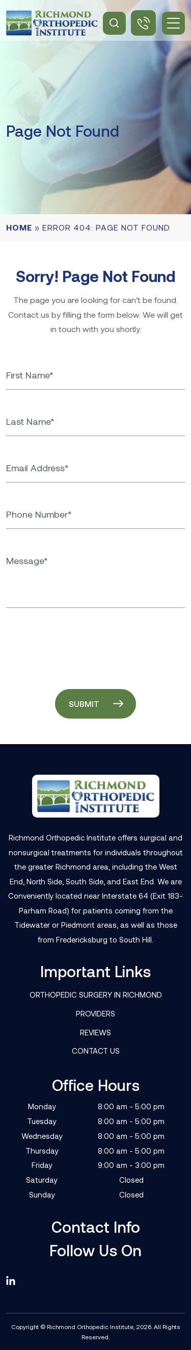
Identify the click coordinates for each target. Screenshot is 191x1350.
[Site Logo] (52, 23)
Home (19, 227)
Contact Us (96, 1050)
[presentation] (83, 646)
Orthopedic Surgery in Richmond (96, 994)
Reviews (95, 1032)
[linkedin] (15, 1281)
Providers (95, 1013)
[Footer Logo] (95, 796)
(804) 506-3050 (143, 23)
